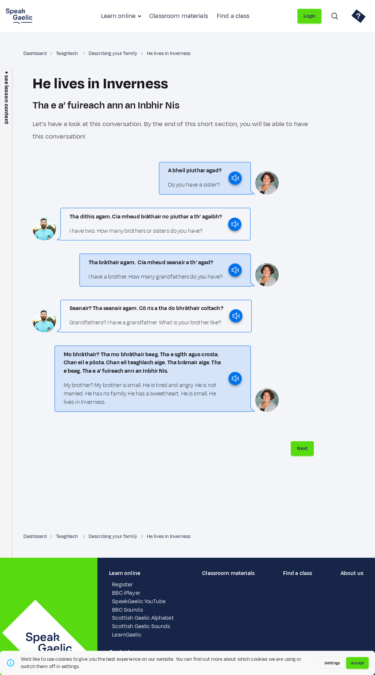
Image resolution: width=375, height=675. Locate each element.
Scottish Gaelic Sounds (141, 626)
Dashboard (35, 53)
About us (352, 573)
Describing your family (113, 53)
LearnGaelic (126, 635)
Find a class (233, 16)
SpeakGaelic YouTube (139, 601)
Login (309, 16)
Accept (357, 663)
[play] (235, 178)
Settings (332, 663)
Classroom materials (178, 16)
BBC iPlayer (126, 593)
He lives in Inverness (168, 53)
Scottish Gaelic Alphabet (143, 618)
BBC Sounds (127, 610)
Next (302, 448)
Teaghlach (67, 53)
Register (122, 585)
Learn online (118, 16)
